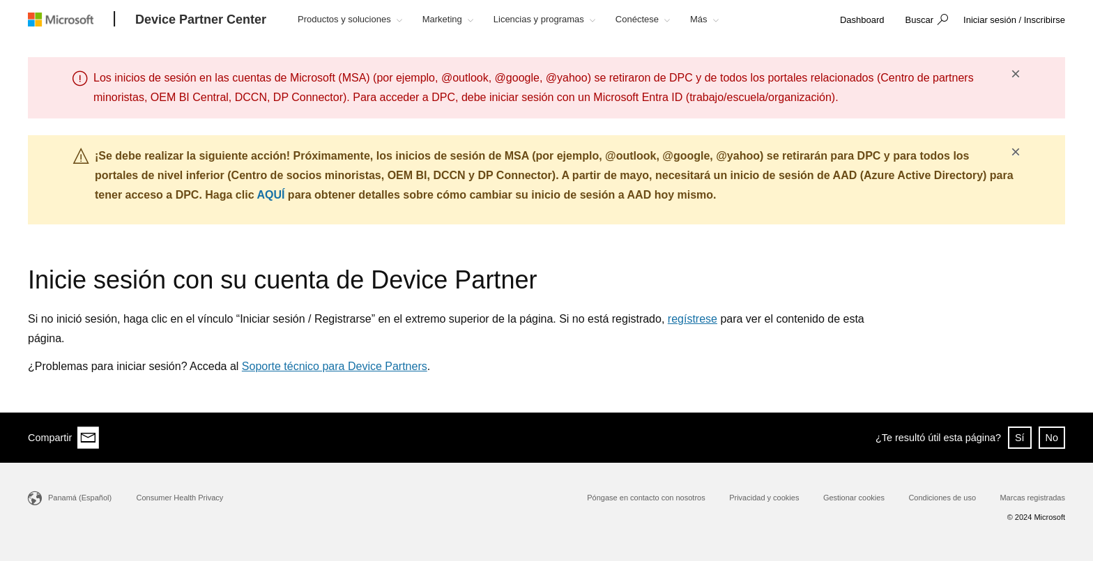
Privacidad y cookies (764, 497)
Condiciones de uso (942, 497)
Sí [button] (1020, 437)
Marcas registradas (1032, 497)
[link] (862, 20)
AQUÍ (270, 195)
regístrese (692, 319)
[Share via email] (88, 437)
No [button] (1052, 437)
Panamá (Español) (80, 497)
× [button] (1016, 73)
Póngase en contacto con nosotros (646, 497)
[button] (925, 20)
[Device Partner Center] (200, 20)
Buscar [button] (919, 20)
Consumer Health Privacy (180, 497)
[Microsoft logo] (71, 19)
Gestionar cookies (854, 497)
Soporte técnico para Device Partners (334, 366)
